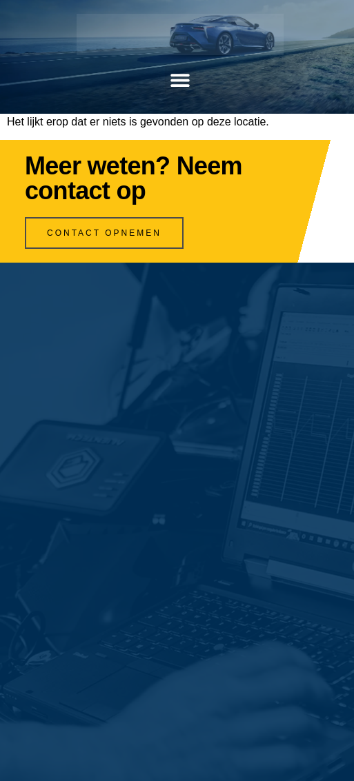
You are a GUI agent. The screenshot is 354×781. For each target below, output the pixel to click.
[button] (180, 80)
